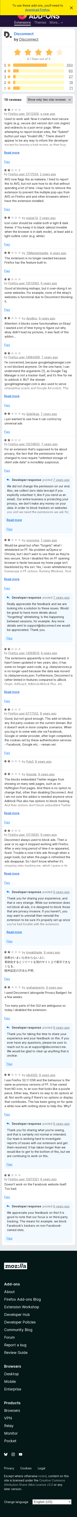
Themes (40, 22)
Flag (7, 162)
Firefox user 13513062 (23, 283)
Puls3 (29, 761)
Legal (41, 1468)
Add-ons (12, 1284)
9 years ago (46, 774)
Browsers (12, 1410)
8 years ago (49, 653)
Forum (9, 1337)
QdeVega (32, 414)
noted (42, 1476)
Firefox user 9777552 (23, 713)
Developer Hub (17, 1314)
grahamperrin (35, 987)
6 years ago (49, 283)
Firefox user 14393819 (23, 653)
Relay (9, 1426)
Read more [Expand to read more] (12, 152)
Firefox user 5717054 (23, 174)
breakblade (34, 952)
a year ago (47, 113)
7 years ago (49, 357)
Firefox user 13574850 (24, 444)
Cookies (26, 1468)
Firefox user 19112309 (23, 113)
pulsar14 (32, 218)
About (9, 1292)
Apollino (31, 318)
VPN (8, 1418)
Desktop (11, 1374)
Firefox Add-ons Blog (22, 1299)
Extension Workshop (21, 1307)
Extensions (22, 22)
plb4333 (31, 1075)
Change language (16, 1502)
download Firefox (37, 10)
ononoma (32, 540)
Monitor (11, 1433)
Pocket (10, 1441)
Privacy (9, 1468)
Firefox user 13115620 (23, 834)
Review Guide (16, 1352)
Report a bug (15, 1345)
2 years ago (48, 174)
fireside (31, 774)
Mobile (10, 1381)
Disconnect (24, 34)
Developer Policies (20, 1322)
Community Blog (18, 1330)
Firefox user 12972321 (23, 1179)
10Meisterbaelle (37, 253)
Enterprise (12, 1389)
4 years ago (58, 253)
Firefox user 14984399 (24, 357)
